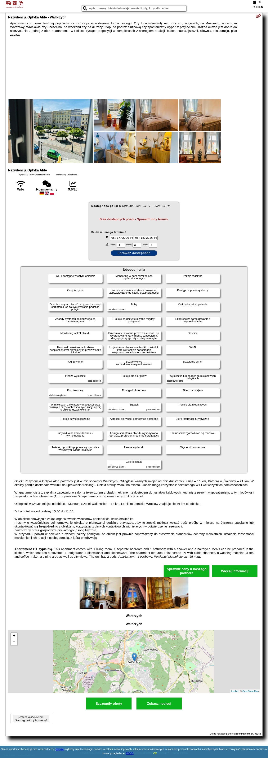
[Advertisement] (134, 68)
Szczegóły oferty (109, 703)
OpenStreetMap (250, 691)
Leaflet (234, 691)
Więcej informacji (235, 571)
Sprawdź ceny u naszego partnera (186, 571)
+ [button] (14, 636)
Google (60, 749)
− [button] (14, 642)
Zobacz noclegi (159, 703)
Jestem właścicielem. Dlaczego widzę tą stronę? (31, 718)
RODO (130, 753)
